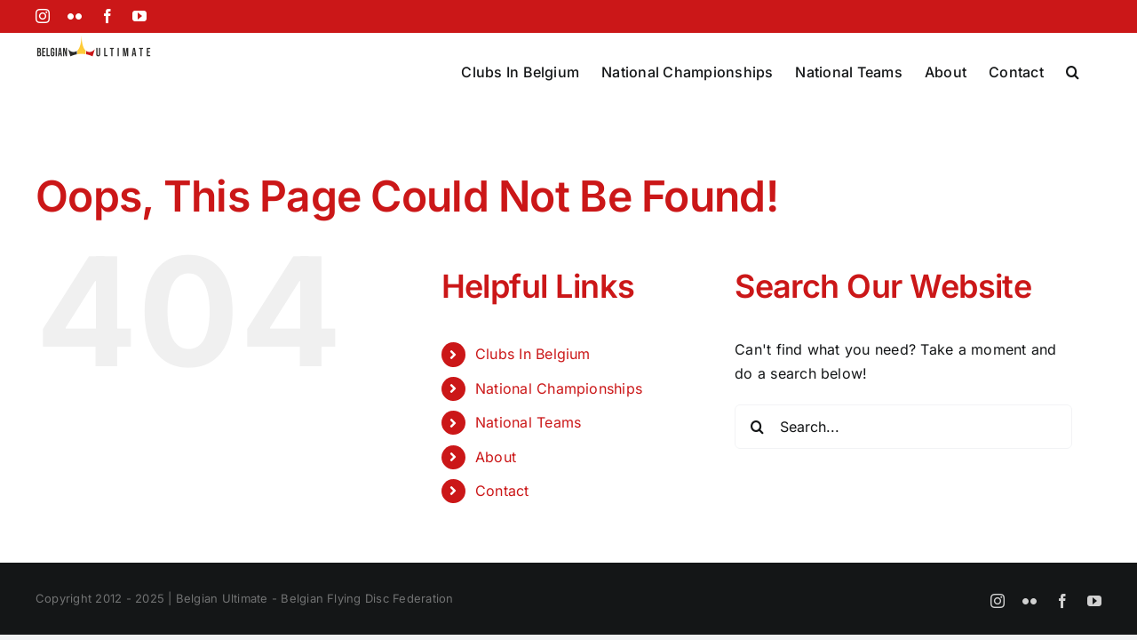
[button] (1094, 70)
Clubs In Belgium (533, 354)
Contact (502, 491)
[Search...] (903, 426)
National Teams (528, 422)
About (495, 457)
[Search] (757, 426)
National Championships (558, 388)
